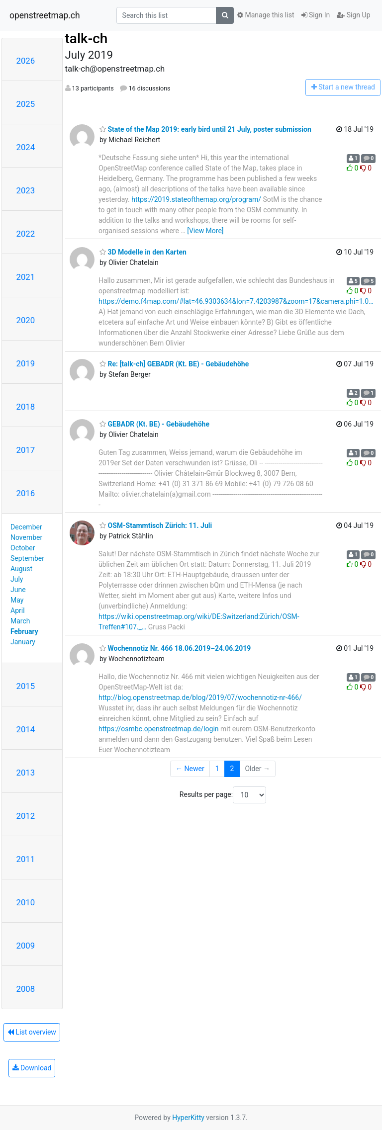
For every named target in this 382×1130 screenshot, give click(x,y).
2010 (25, 902)
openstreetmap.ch (44, 15)
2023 (25, 190)
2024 (25, 147)
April (17, 610)
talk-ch (86, 38)
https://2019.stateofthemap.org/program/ (196, 199)
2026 (25, 61)
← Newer (190, 769)
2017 (25, 450)
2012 (25, 816)
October (22, 548)
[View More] (205, 231)
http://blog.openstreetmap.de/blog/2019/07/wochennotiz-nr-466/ (200, 697)
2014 (25, 729)
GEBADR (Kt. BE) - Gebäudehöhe (154, 424)
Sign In (315, 15)
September (27, 558)
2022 (25, 234)
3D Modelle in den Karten (143, 252)
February (24, 631)
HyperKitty (188, 1118)
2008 (25, 989)
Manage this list (265, 15)
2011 (25, 859)
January (22, 642)
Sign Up (353, 15)
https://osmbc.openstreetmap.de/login (158, 729)
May (16, 600)
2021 (25, 277)
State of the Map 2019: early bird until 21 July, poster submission (205, 129)
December (26, 527)
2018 (25, 407)
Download (32, 1068)
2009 (25, 946)
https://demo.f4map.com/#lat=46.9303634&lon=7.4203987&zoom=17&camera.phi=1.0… (236, 301)
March (20, 621)
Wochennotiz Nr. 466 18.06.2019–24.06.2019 (175, 648)
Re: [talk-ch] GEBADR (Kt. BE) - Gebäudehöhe (174, 364)
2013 (25, 773)
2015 (25, 686)
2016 (25, 493)
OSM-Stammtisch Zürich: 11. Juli (155, 525)
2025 (25, 104)
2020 (25, 320)
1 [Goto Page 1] (217, 769)
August (21, 569)
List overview (31, 1032)
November (26, 537)
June (18, 590)
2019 (25, 363)
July (16, 579)
